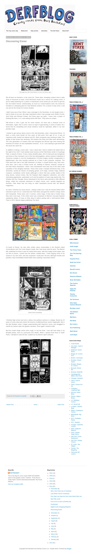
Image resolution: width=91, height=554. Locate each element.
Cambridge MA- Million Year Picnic (76, 375)
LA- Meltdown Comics (75, 401)
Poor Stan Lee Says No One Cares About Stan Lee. (66, 496)
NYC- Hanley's (75, 422)
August (53, 521)
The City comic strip (12, 31)
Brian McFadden (75, 280)
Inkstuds (73, 266)
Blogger (69, 548)
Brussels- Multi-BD (76, 372)
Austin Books (75, 343)
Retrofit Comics (75, 269)
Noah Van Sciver (75, 262)
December (54, 488)
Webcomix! (24, 31)
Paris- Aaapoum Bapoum (76, 429)
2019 (51, 478)
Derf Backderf (14, 473)
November (54, 513)
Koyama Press (74, 259)
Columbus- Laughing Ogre (75, 389)
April (52, 531)
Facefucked (54, 504)
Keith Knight (74, 246)
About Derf (65, 31)
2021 (51, 473)
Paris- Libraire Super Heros (75, 433)
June (52, 526)
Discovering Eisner (56, 509)
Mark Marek (73, 331)
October (53, 515)
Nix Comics (73, 324)
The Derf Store (54, 31)
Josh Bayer (73, 335)
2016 (51, 481)
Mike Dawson (74, 243)
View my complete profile (15, 484)
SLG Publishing (75, 327)
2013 (51, 543)
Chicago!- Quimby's (77, 378)
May (52, 529)
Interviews (44, 31)
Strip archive (34, 31)
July (52, 523)
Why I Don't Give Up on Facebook (61, 491)
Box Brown (73, 273)
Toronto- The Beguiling (75, 449)
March (53, 534)
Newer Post (10, 404)
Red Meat (73, 320)
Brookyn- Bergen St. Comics (76, 364)
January (53, 539)
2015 (51, 484)
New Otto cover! (55, 499)
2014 (51, 486)
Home (35, 404)
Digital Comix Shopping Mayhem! (61, 507)
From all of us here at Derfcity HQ (61, 501)
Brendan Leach (75, 308)
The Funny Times (75, 250)
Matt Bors (73, 317)
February (54, 537)
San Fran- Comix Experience (76, 437)
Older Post (61, 404)
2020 (51, 476)
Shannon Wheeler (75, 276)
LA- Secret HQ (75, 404)
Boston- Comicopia (77, 358)
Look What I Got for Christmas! (60, 493)
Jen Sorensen (74, 299)
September (54, 518)
